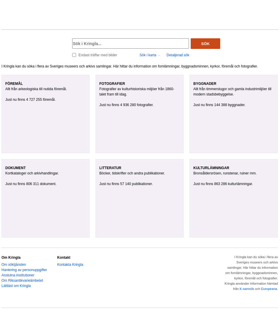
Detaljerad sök (178, 55)
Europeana (269, 289)
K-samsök (247, 289)
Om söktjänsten (13, 265)
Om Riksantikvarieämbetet (22, 280)
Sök (205, 44)
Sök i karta (148, 55)
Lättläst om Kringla (16, 286)
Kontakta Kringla (70, 265)
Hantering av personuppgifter (24, 270)
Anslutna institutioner (17, 275)
